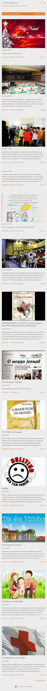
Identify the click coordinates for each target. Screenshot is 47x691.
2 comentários (14, 392)
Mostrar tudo (39, 14)
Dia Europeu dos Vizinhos (11, 545)
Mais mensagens (40, 680)
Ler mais (42, 57)
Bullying (5, 488)
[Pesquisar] (40, 3)
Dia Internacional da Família (12, 601)
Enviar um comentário (16, 57)
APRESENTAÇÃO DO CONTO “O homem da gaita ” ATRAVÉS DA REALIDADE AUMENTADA (22, 324)
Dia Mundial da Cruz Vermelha (13, 658)
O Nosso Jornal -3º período (12, 382)
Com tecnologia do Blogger (23, 686)
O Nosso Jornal (10, 3)
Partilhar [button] (5, 57)
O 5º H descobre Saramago (12, 432)
